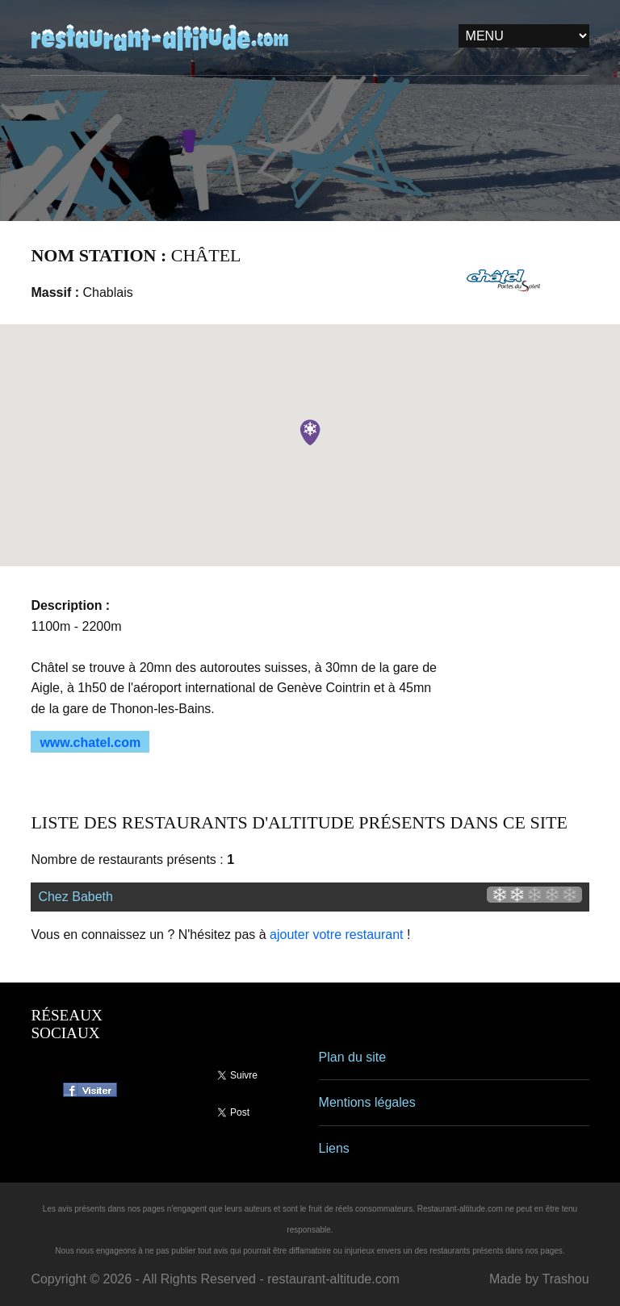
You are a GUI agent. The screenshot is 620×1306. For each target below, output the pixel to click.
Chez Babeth (75, 896)
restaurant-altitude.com (333, 1279)
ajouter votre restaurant (336, 934)
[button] (310, 432)
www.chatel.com (90, 742)
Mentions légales (367, 1102)
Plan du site (353, 1057)
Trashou (565, 1279)
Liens (334, 1148)
